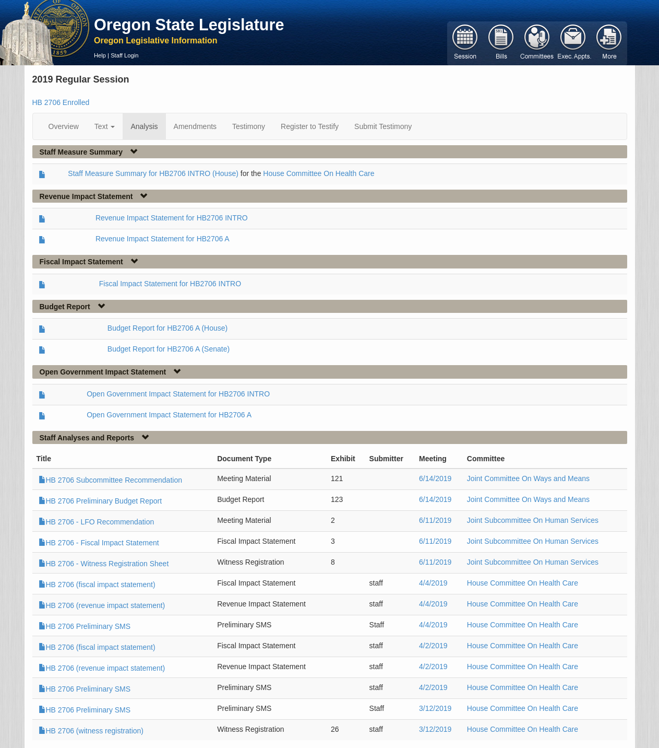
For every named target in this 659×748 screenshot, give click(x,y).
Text (104, 126)
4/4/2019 (433, 583)
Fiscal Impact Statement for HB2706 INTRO (170, 283)
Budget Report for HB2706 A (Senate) (168, 349)
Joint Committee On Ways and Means (528, 478)
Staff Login (124, 55)
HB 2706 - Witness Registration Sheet (104, 563)
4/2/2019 (433, 645)
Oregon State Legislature (189, 24)
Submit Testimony (383, 126)
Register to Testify (310, 126)
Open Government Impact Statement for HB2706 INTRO (178, 394)
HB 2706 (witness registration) (91, 731)
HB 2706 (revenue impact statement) (102, 605)
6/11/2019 (435, 520)
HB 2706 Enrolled (61, 102)
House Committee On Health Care (318, 173)
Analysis (144, 126)
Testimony (248, 126)
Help (100, 55)
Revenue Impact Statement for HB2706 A (162, 239)
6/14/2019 (435, 478)
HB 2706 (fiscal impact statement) (97, 584)
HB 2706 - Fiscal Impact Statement (99, 543)
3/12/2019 (435, 708)
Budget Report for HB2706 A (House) (167, 328)
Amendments (195, 126)
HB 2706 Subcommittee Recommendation (110, 480)
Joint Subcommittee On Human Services (532, 520)
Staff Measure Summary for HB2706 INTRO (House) (153, 173)
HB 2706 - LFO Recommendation (96, 522)
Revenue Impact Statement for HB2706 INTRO (171, 218)
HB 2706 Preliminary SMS (85, 626)
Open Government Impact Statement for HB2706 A (169, 415)
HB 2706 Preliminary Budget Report (100, 501)
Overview (64, 126)
